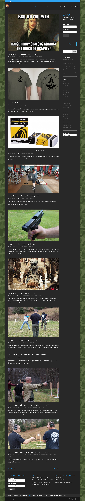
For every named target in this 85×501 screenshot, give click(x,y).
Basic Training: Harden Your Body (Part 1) (24, 196)
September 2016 (67, 105)
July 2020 (65, 81)
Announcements (26, 342)
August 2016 (66, 107)
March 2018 (66, 90)
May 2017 (65, 96)
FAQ (75, 6)
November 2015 (67, 127)
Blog (34, 6)
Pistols (25, 246)
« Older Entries (11, 468)
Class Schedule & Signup (43, 6)
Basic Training (25, 56)
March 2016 (66, 118)
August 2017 (66, 94)
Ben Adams (12, 56)
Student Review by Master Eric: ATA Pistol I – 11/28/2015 (31, 405)
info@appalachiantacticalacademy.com (63, 482)
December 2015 (67, 125)
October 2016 (66, 103)
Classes (53, 6)
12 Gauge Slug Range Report (69, 66)
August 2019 (66, 83)
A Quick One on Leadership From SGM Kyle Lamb (28, 151)
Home (21, 6)
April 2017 (65, 99)
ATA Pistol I (32, 342)
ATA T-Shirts (13, 102)
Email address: (66, 29)
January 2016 (66, 123)
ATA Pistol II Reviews (47, 454)
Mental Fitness (31, 295)
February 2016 (66, 121)
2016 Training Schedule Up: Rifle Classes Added (27, 355)
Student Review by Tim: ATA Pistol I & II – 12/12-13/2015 (30, 452)
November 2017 (67, 92)
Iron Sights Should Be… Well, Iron (21, 244)
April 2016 (65, 116)
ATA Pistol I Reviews (32, 407)
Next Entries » (55, 468)
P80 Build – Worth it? (68, 59)
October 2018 (66, 88)
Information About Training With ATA (23, 340)
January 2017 (66, 101)
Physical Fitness (32, 56)
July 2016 (65, 110)
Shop (59, 6)
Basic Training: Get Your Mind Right (22, 293)
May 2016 (65, 114)
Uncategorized (39, 56)
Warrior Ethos (30, 153)
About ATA (27, 6)
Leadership (24, 153)
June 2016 (65, 112)
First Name (66, 24)
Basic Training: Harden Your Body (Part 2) (24, 54)
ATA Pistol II (40, 454)
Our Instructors (23, 495)
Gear (23, 246)
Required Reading (67, 6)
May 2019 (65, 85)
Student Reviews (40, 407)
